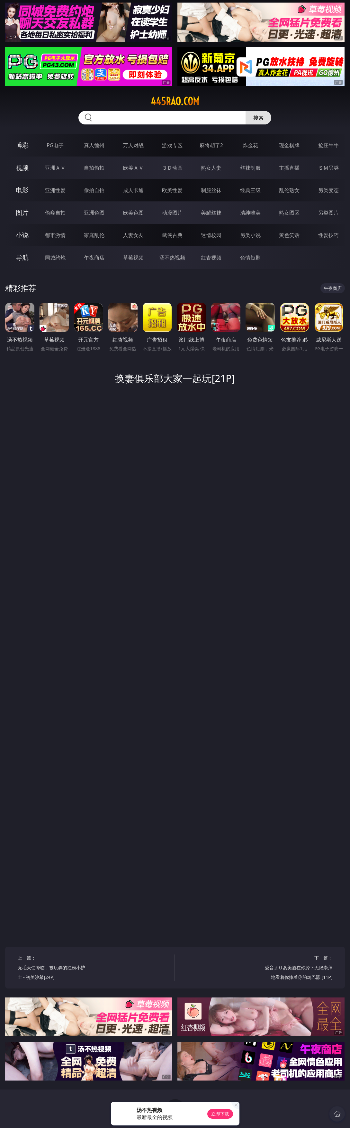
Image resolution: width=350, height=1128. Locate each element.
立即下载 (220, 1114)
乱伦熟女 (289, 190)
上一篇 (52, 968)
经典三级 (250, 190)
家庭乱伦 (94, 235)
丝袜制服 (250, 167)
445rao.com (175, 101)
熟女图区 (289, 212)
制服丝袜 (211, 190)
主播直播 (289, 167)
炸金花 (250, 145)
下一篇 (298, 968)
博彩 (22, 145)
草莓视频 (133, 257)
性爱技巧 (328, 235)
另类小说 (250, 235)
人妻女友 (133, 235)
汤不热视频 (172, 257)
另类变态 (328, 190)
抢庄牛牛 (328, 145)
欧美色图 (133, 212)
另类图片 (328, 212)
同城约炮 (55, 257)
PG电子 (55, 145)
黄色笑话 (289, 235)
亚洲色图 (94, 212)
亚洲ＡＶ (55, 167)
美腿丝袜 (211, 212)
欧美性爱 (172, 190)
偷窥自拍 (55, 212)
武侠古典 (172, 235)
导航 (22, 257)
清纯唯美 (250, 212)
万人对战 (133, 145)
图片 (22, 212)
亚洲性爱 (55, 190)
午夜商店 (94, 257)
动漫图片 (172, 212)
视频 (22, 167)
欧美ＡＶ (133, 167)
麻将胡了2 (211, 145)
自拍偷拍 (94, 167)
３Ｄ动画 (172, 167)
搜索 (258, 117)
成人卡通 (133, 190)
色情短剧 (250, 257)
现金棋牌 (289, 145)
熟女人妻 (211, 167)
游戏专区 (172, 145)
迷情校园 (211, 235)
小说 (22, 235)
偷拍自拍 (94, 190)
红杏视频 (211, 257)
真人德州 (94, 145)
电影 (22, 190)
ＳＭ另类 (328, 167)
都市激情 (55, 235)
